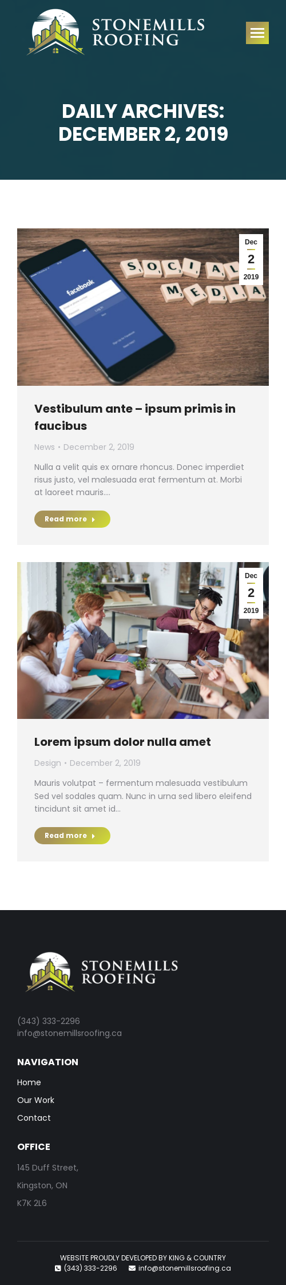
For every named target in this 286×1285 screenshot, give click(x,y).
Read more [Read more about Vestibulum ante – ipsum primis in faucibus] (70, 519)
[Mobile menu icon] (257, 33)
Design (47, 763)
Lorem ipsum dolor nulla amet (122, 742)
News (44, 447)
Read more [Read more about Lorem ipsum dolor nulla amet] (70, 835)
